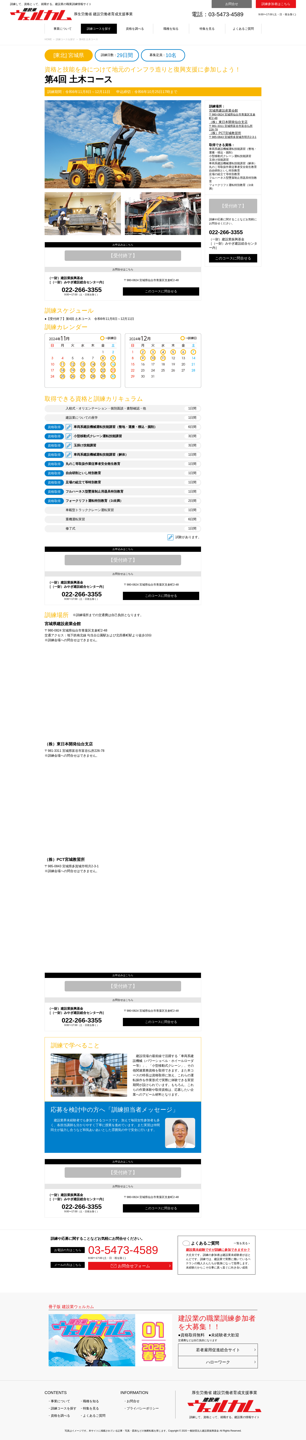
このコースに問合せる (161, 291)
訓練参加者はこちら (275, 4)
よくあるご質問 (243, 28)
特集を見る (207, 28)
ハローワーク (218, 1362)
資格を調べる (135, 28)
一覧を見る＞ (242, 1243)
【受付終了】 (122, 255)
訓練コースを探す (99, 28)
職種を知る (170, 28)
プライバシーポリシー (143, 1408)
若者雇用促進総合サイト (218, 1350)
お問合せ (231, 4)
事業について (63, 28)
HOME (48, 39)
